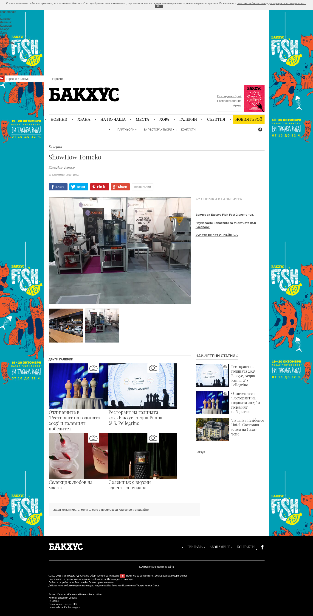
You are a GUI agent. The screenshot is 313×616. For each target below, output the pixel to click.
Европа (73, 597)
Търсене (57, 79)
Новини (59, 119)
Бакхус (200, 452)
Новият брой (248, 119)
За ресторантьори (158, 129)
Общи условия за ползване (104, 575)
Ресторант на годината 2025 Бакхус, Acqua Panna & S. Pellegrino (226, 375)
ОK (158, 6)
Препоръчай (142, 187)
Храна (83, 119)
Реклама (195, 547)
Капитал (61, 594)
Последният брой (229, 96)
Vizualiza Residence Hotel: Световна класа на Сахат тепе (230, 429)
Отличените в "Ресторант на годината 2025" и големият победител (228, 402)
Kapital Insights (72, 607)
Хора (164, 119)
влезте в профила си (103, 509)
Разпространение (229, 101)
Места (142, 119)
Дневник (62, 597)
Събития (216, 119)
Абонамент (220, 547)
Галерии (188, 119)
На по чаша (113, 119)
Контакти (188, 129)
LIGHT (76, 604)
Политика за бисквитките (139, 575)
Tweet (80, 187)
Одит (100, 594)
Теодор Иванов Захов (147, 585)
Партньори (125, 129)
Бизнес (83, 594)
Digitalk (55, 601)
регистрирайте (138, 509)
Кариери (72, 594)
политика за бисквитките (251, 3)
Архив (237, 105)
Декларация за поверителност (171, 575)
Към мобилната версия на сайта (156, 567)
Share (60, 187)
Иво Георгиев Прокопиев (120, 585)
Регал (92, 594)
